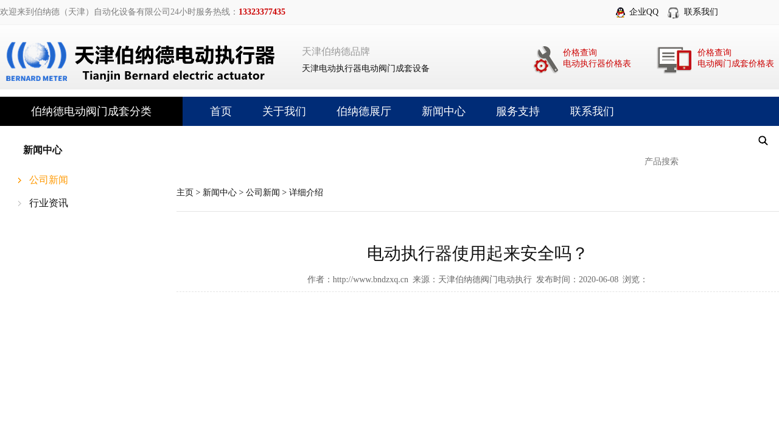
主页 (185, 192)
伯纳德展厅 (364, 111)
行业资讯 (48, 203)
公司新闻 (48, 180)
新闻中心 (444, 111)
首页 (221, 111)
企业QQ (643, 11)
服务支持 (518, 111)
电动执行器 (340, 68)
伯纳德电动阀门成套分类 (91, 111)
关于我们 (284, 111)
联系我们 (701, 11)
